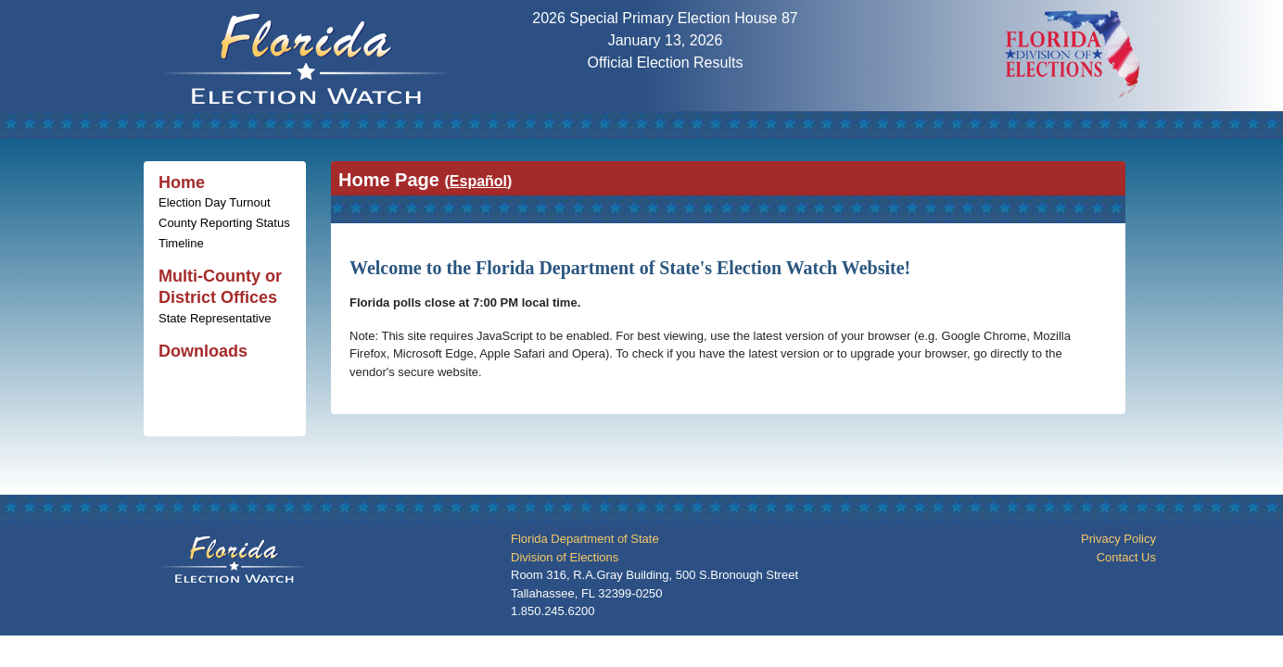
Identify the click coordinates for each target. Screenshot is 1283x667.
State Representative (215, 318)
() (478, 181)
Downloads (203, 351)
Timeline (181, 243)
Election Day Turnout (215, 202)
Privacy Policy (1118, 539)
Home (182, 182)
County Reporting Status (224, 223)
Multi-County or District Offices (220, 287)
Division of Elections (564, 557)
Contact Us (1126, 557)
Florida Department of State (585, 539)
